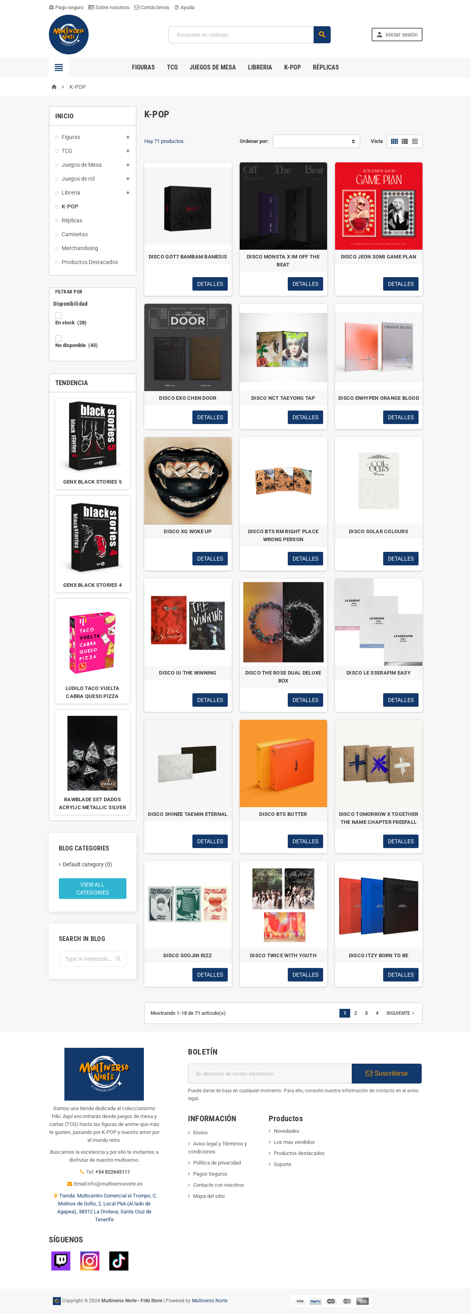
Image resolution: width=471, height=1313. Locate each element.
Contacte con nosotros (218, 1185)
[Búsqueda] (250, 34)
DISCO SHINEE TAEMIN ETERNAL (187, 814)
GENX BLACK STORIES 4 (92, 585)
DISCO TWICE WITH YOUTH (283, 955)
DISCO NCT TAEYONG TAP (283, 398)
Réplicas (326, 67)
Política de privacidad (217, 1163)
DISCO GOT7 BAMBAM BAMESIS (188, 257)
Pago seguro (66, 7)
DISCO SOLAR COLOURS (378, 531)
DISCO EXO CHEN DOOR (187, 398)
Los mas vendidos (294, 1142)
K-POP (292, 67)
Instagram (90, 1261)
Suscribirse (387, 1073)
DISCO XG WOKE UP (187, 531)
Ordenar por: (254, 141)
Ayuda (184, 7)
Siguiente (401, 1013)
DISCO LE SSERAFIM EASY (379, 673)
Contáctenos (151, 7)
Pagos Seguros (210, 1174)
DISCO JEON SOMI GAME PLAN (379, 257)
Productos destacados (299, 1153)
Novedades (286, 1131)
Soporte (282, 1164)
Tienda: (68, 1196)
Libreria (260, 67)
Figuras (143, 67)
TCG (172, 67)
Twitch (61, 1261)
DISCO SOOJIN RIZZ (187, 955)
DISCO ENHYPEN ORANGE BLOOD (378, 398)
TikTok (119, 1261)
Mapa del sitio (209, 1196)
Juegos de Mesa (213, 67)
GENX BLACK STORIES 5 (92, 482)
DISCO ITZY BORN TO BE (379, 955)
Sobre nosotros (109, 7)
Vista (377, 141)
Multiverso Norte (209, 1300)
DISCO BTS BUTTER (283, 814)
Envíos (200, 1133)
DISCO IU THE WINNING (187, 673)
